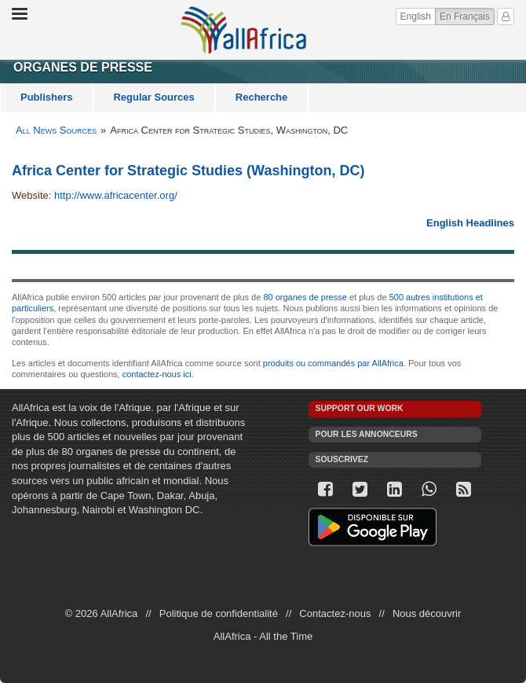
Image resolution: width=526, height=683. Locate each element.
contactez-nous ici (157, 374)
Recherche (261, 97)
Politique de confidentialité (218, 613)
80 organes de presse (304, 297)
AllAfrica (243, 29)
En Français (467, 15)
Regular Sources (153, 97)
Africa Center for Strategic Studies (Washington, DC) (188, 170)
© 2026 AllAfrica (101, 613)
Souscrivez (342, 459)
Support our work (360, 408)
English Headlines (470, 223)
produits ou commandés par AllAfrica (333, 363)
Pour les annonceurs (367, 434)
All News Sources (56, 130)
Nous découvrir (427, 613)
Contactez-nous (335, 613)
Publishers (46, 97)
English (415, 16)
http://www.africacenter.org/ (115, 195)
